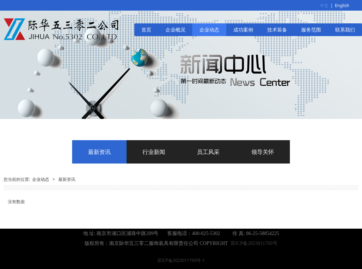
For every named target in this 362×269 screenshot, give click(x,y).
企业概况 (175, 29)
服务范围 (311, 29)
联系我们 (345, 29)
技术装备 (277, 29)
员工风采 (208, 152)
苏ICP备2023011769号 (254, 243)
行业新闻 (153, 152)
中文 (324, 5)
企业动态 (209, 29)
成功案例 (243, 29)
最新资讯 (99, 152)
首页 (146, 29)
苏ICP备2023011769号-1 (181, 260)
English (342, 5)
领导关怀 (262, 152)
